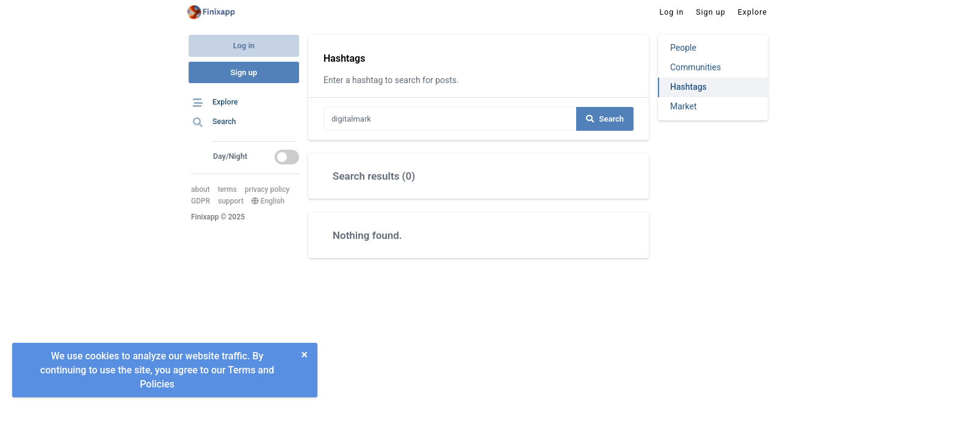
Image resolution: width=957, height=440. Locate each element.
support (231, 201)
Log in (244, 45)
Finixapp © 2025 (218, 217)
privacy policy (267, 189)
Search (605, 118)
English (267, 201)
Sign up (244, 72)
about (200, 189)
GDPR (200, 201)
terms (227, 189)
